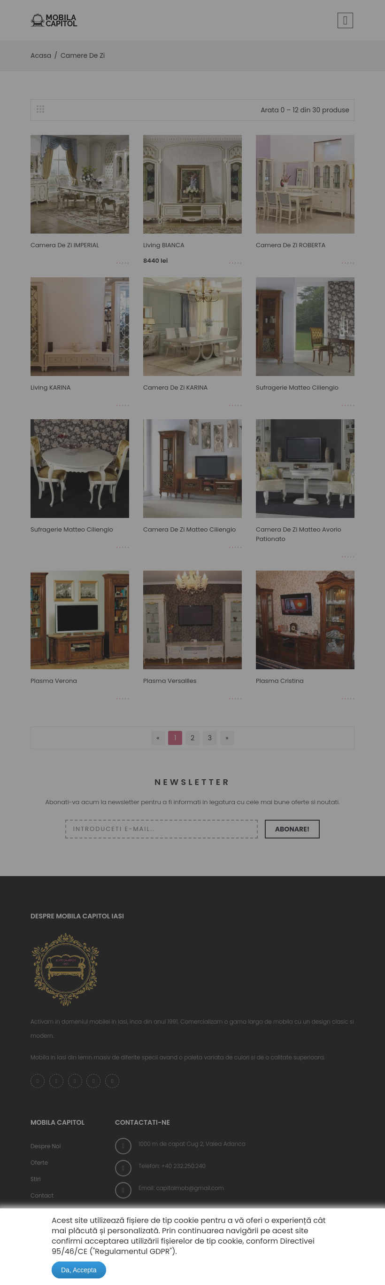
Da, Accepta (79, 1270)
